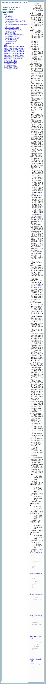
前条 (41, 333)
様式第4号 (38, 287)
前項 (38, 252)
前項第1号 (35, 216)
